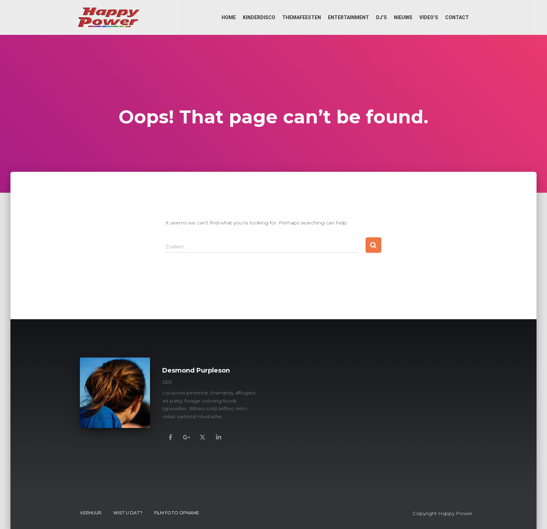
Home (229, 17)
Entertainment (348, 17)
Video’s (428, 17)
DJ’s (381, 17)
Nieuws (403, 17)
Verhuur (91, 512)
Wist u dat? (127, 512)
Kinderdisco (259, 17)
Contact (457, 17)
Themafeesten (301, 17)
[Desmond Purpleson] (170, 436)
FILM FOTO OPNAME (176, 512)
